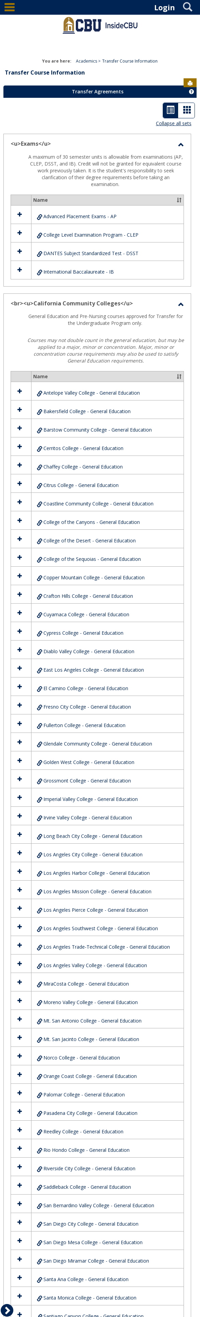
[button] (179, 200)
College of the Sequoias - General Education (92, 559)
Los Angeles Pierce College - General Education (95, 910)
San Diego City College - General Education (90, 1224)
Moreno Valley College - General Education (90, 1002)
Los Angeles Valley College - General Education (95, 965)
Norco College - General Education (81, 1057)
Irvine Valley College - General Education (87, 817)
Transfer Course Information (130, 61)
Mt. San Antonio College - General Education (92, 1020)
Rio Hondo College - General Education (86, 1150)
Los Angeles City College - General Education (93, 854)
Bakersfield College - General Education (87, 411)
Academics (86, 61)
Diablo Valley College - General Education (88, 651)
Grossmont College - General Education (87, 780)
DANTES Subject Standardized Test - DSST (90, 253)
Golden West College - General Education (88, 762)
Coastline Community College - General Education (98, 503)
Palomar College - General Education (84, 1094)
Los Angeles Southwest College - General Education (100, 928)
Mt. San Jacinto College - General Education (91, 1039)
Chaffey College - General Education (83, 466)
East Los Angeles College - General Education (93, 670)
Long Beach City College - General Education (92, 836)
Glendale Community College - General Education (97, 743)
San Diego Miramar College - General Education (96, 1260)
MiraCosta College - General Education (86, 983)
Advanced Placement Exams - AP (80, 216)
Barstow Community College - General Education (97, 429)
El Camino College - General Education (85, 688)
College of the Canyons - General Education (91, 522)
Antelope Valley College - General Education (91, 393)
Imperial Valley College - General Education (90, 799)
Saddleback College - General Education (87, 1187)
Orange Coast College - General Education (90, 1076)
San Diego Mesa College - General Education (93, 1242)
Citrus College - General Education (81, 485)
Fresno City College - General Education (87, 706)
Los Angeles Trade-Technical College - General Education (106, 947)
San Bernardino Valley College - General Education (98, 1205)
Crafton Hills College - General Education (88, 596)
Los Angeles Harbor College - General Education (96, 873)
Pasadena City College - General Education (90, 1113)
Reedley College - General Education (83, 1131)
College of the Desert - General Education (89, 540)
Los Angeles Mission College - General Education (97, 891)
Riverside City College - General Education (89, 1168)
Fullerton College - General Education (84, 725)
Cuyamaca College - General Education (86, 614)
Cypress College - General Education (83, 633)
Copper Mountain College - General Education (94, 577)
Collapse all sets (173, 123)
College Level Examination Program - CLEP (90, 235)
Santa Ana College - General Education (86, 1279)
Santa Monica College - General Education (89, 1297)
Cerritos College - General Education (83, 448)
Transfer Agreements (97, 91)
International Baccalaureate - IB (78, 271)
